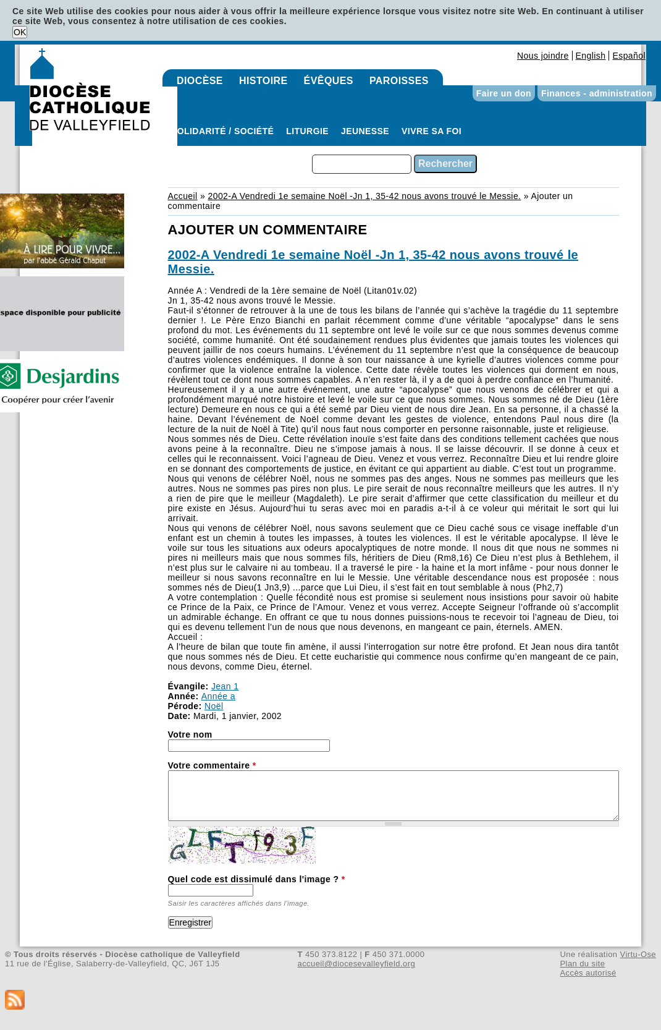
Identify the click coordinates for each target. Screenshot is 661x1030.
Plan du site (582, 963)
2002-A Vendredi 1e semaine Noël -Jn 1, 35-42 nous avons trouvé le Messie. (364, 196)
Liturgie (307, 131)
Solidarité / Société (222, 131)
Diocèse (200, 80)
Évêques (328, 80)
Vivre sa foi (431, 131)
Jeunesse (365, 131)
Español (629, 56)
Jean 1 (225, 686)
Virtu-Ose (638, 954)
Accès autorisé (588, 972)
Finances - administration (596, 93)
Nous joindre (543, 56)
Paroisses (399, 80)
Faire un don (503, 93)
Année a (218, 696)
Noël (213, 706)
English (591, 56)
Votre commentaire (212, 765)
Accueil (183, 196)
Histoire (263, 80)
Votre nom (190, 734)
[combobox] (361, 164)
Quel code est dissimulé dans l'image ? (256, 879)
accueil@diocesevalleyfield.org (357, 963)
